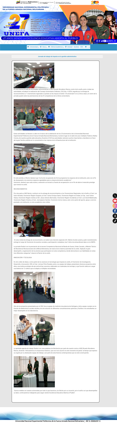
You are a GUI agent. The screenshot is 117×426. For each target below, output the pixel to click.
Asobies (76, 47)
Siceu (43, 47)
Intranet (68, 47)
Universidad (33, 47)
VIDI (81, 47)
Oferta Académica (56, 47)
